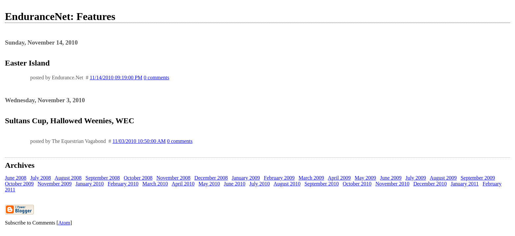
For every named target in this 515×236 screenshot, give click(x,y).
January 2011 (465, 184)
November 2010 (392, 184)
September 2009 (477, 178)
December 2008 (211, 178)
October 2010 (357, 184)
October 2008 (138, 178)
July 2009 (415, 178)
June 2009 (390, 178)
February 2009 (279, 178)
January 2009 (246, 178)
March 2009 (311, 178)
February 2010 (123, 184)
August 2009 (443, 178)
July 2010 (259, 184)
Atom (64, 223)
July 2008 (40, 178)
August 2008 (68, 178)
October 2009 (19, 184)
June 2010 (234, 184)
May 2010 (209, 184)
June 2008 (15, 178)
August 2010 (287, 184)
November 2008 (173, 178)
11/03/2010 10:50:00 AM (139, 141)
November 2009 (55, 184)
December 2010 (430, 184)
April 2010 (182, 184)
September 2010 (321, 184)
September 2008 (102, 178)
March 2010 (155, 184)
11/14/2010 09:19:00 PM (116, 77)
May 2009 (365, 178)
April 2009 (339, 178)
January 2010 (90, 184)
